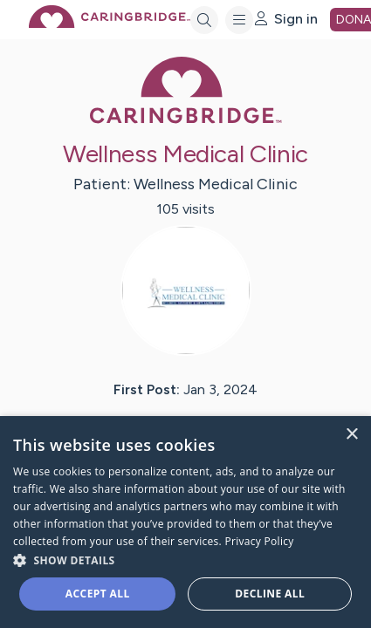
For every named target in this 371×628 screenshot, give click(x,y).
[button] (185, 560)
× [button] (351, 434)
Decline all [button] (270, 593)
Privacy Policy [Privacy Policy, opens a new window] (258, 541)
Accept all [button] (97, 593)
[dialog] (185, 522)
